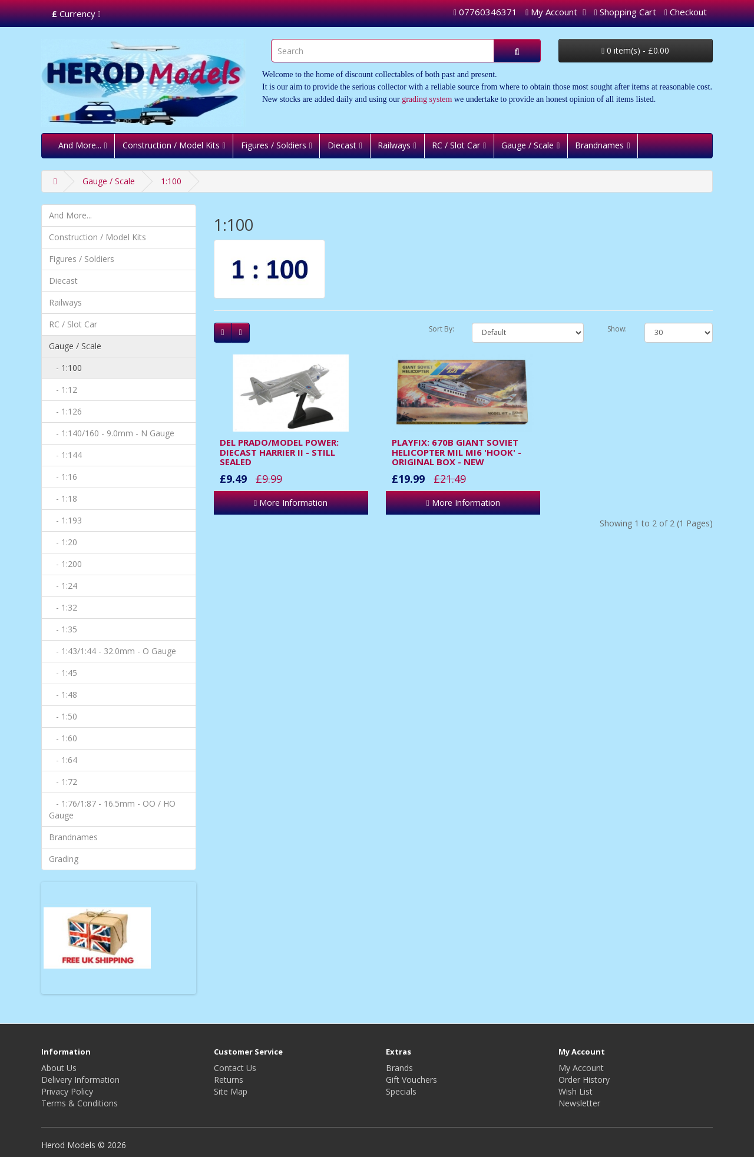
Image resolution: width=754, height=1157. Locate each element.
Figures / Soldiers (273, 145)
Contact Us (235, 1067)
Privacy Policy (67, 1091)
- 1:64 (63, 759)
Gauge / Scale (527, 145)
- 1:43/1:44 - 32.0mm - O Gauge (112, 651)
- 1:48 (63, 694)
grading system (427, 99)
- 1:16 (63, 476)
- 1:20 (63, 542)
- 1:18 (63, 498)
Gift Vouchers (411, 1079)
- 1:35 (63, 629)
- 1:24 (63, 585)
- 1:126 (65, 411)
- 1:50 (63, 716)
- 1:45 (63, 672)
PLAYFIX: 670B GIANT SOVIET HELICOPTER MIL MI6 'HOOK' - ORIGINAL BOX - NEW (456, 452)
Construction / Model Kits (171, 145)
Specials (401, 1091)
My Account (581, 1067)
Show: (617, 329)
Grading (63, 858)
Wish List (575, 1091)
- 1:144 (65, 454)
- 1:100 (65, 367)
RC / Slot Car (456, 145)
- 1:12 (63, 389)
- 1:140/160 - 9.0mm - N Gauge (111, 433)
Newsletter (579, 1103)
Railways (394, 145)
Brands (399, 1067)
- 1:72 (63, 781)
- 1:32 (63, 607)
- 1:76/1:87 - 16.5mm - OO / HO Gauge (112, 809)
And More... (79, 145)
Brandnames (599, 145)
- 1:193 (65, 520)
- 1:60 (63, 738)
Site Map (230, 1091)
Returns (228, 1079)
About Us (59, 1067)
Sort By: (441, 329)
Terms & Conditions (79, 1103)
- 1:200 (65, 563)
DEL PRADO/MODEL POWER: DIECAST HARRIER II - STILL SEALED (279, 452)
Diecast (342, 145)
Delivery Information (80, 1079)
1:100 (171, 181)
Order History (584, 1079)
